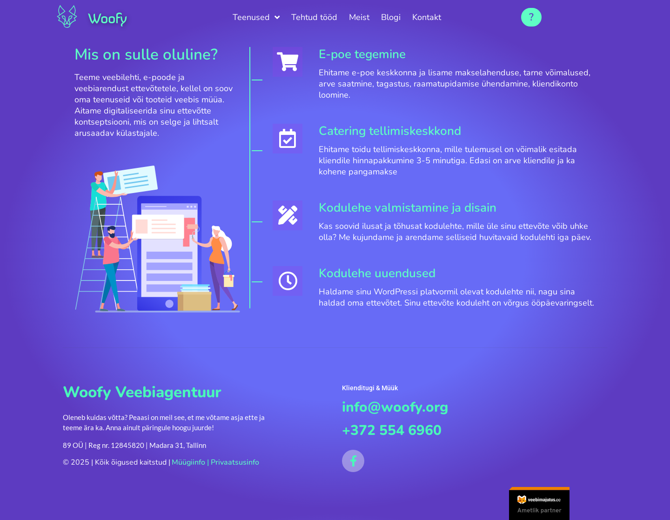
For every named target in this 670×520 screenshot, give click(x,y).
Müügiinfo (188, 471)
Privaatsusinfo (235, 471)
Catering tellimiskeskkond (396, 131)
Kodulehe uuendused (383, 284)
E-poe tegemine (368, 54)
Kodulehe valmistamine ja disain (414, 208)
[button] (531, 17)
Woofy (111, 17)
